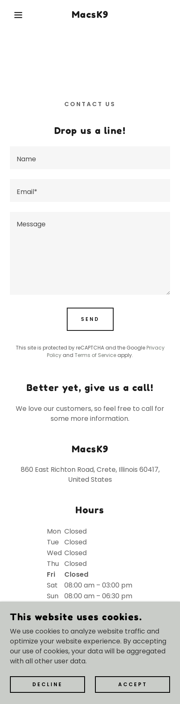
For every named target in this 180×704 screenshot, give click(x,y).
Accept (132, 683)
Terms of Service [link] (95, 355)
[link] (90, 15)
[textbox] (90, 157)
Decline (47, 683)
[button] (13, 15)
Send (90, 319)
